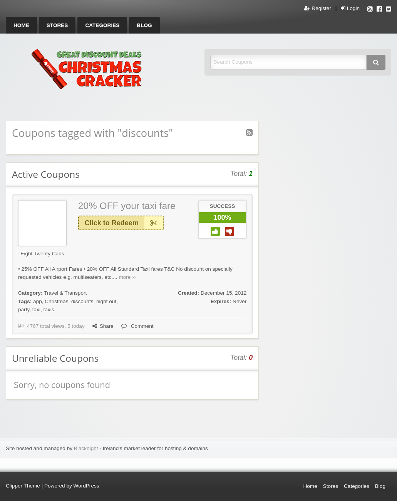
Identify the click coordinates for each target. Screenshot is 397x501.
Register (317, 8)
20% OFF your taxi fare (127, 206)
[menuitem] (21, 25)
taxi (36, 309)
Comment (137, 326)
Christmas (56, 301)
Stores (57, 25)
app (37, 301)
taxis (49, 309)
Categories (102, 25)
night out (106, 301)
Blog (144, 25)
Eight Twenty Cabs (42, 253)
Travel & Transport (65, 293)
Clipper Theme (23, 486)
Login (350, 8)
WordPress (86, 486)
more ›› (127, 277)
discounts (82, 301)
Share (103, 326)
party (23, 309)
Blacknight (86, 448)
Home (21, 25)
